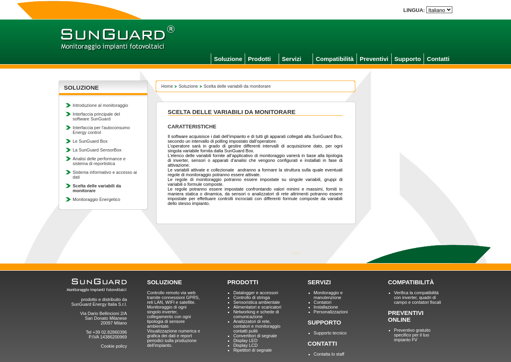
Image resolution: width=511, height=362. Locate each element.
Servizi (291, 58)
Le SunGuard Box (90, 141)
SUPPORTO (324, 322)
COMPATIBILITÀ (411, 282)
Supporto (407, 58)
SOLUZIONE (164, 282)
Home (167, 86)
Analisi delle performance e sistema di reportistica (99, 161)
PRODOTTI (242, 282)
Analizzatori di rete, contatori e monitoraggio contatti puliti (256, 326)
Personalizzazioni (331, 311)
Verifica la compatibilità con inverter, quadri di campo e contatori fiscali (417, 297)
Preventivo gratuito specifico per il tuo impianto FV (412, 335)
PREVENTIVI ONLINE (406, 316)
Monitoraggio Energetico (96, 199)
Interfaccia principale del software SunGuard (96, 116)
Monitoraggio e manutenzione (328, 295)
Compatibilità (335, 58)
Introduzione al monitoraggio (100, 105)
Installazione (326, 307)
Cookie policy (114, 346)
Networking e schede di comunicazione (256, 314)
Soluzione (228, 58)
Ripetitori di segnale (252, 350)
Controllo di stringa (251, 297)
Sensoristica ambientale (256, 302)
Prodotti (259, 58)
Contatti (438, 58)
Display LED (245, 340)
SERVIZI (319, 282)
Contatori (323, 302)
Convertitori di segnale (255, 335)
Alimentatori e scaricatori (257, 307)
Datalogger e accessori (255, 292)
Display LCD (245, 345)
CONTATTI (322, 343)
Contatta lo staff (329, 354)
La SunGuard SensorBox (97, 150)
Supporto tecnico (330, 333)
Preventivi (374, 58)
